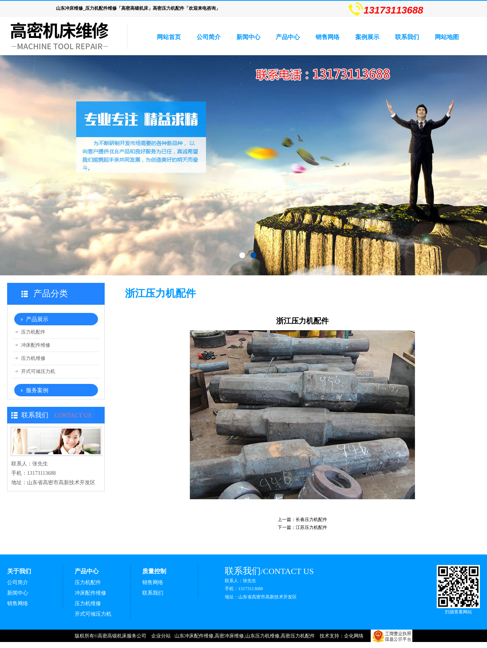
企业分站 (161, 636)
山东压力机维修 (262, 636)
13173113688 (386, 9)
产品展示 (37, 319)
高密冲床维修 (229, 636)
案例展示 (367, 37)
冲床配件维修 (35, 345)
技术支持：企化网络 (342, 636)
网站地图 (447, 37)
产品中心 (288, 37)
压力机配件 (33, 332)
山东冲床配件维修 (193, 636)
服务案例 (37, 390)
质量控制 (154, 571)
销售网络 (328, 37)
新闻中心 (248, 37)
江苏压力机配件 (311, 527)
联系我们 (407, 37)
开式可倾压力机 (38, 371)
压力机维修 (33, 358)
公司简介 (209, 37)
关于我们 (19, 571)
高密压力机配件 (298, 636)
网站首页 (169, 37)
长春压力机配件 (311, 519)
